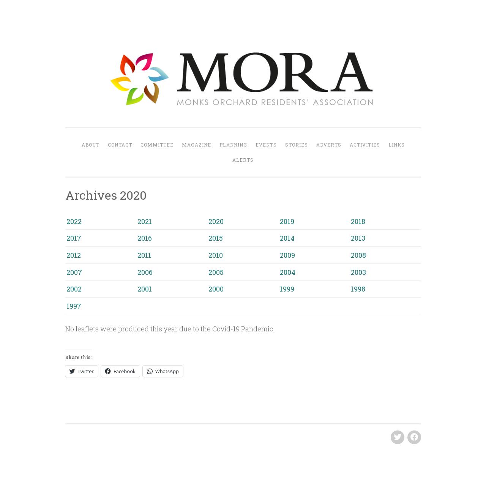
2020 (216, 221)
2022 (74, 221)
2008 (358, 255)
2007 (74, 272)
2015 (215, 238)
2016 (144, 238)
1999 (287, 288)
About (90, 145)
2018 (358, 221)
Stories (296, 145)
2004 (287, 272)
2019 (287, 221)
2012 (73, 255)
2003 (358, 272)
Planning (233, 145)
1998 (358, 288)
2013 (358, 238)
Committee (157, 145)
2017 (73, 238)
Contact (120, 145)
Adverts (328, 145)
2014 (287, 238)
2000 (216, 288)
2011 (144, 255)
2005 (216, 272)
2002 (74, 288)
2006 (145, 272)
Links (396, 145)
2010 (215, 255)
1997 (73, 306)
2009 (287, 255)
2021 (144, 221)
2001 (144, 288)
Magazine (196, 145)
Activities (365, 145)
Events (266, 145)
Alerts (243, 160)
